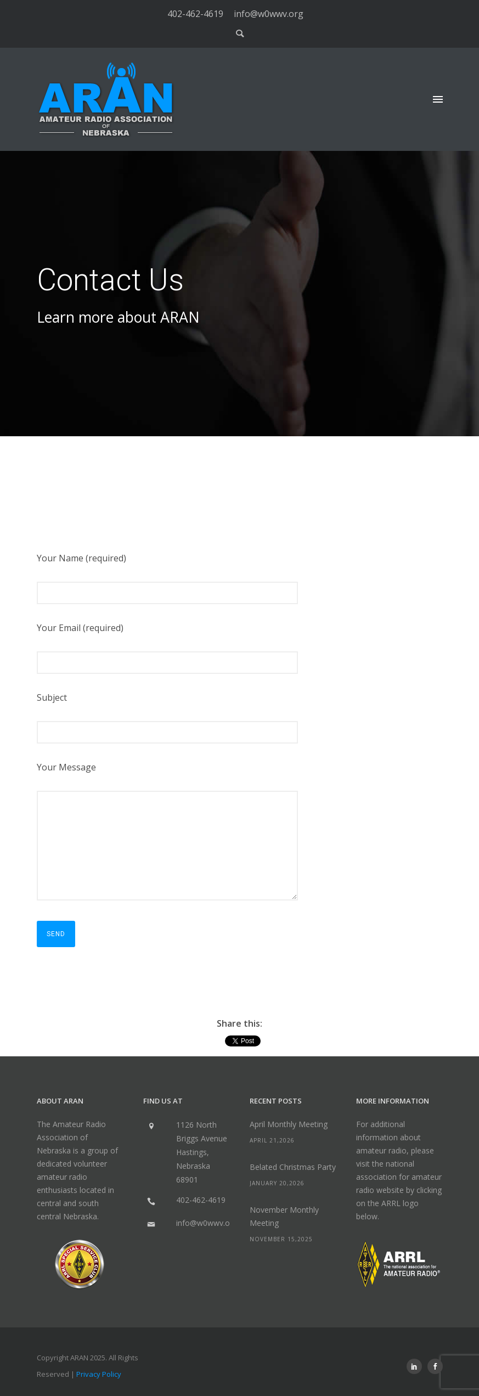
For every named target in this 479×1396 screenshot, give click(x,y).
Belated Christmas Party (293, 1167)
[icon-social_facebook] (435, 1366)
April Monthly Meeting (289, 1124)
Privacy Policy (98, 1374)
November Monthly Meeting (284, 1216)
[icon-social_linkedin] (417, 1366)
